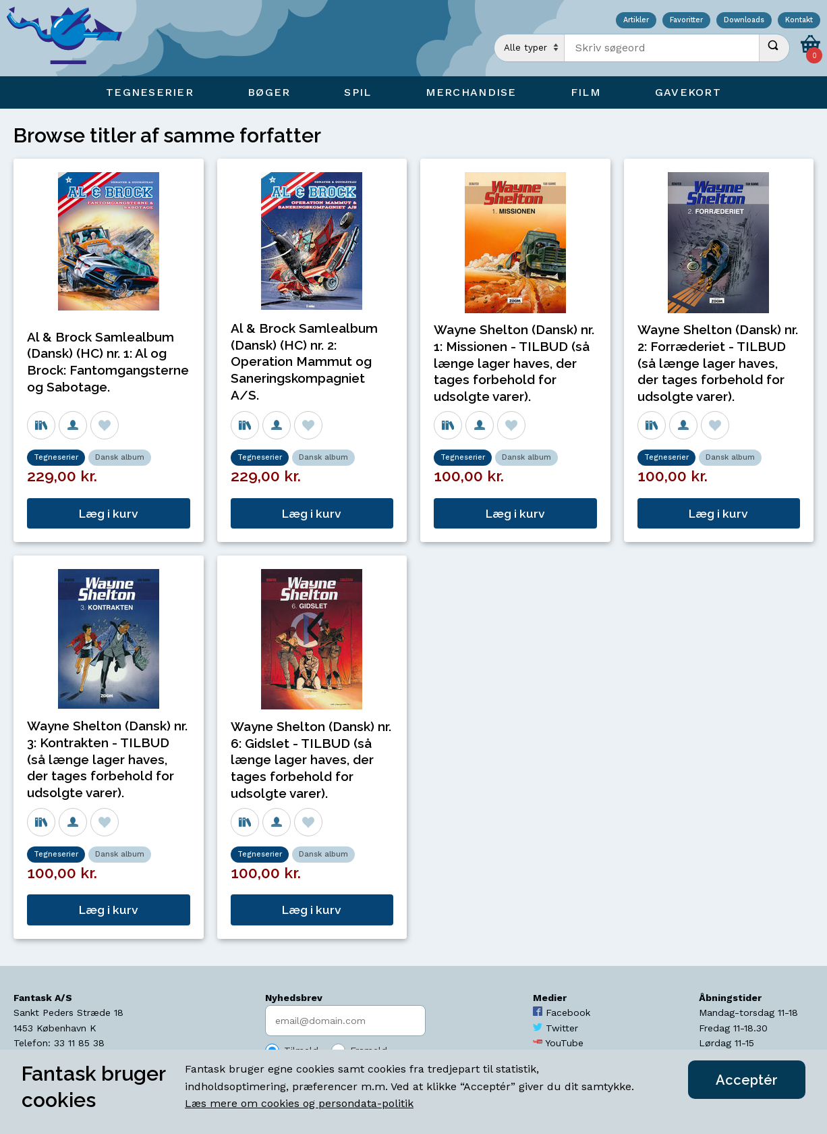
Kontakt (799, 20)
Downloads (744, 20)
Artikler (636, 20)
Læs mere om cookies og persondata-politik (299, 1103)
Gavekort (688, 92)
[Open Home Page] (71, 38)
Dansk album (119, 457)
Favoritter (686, 20)
